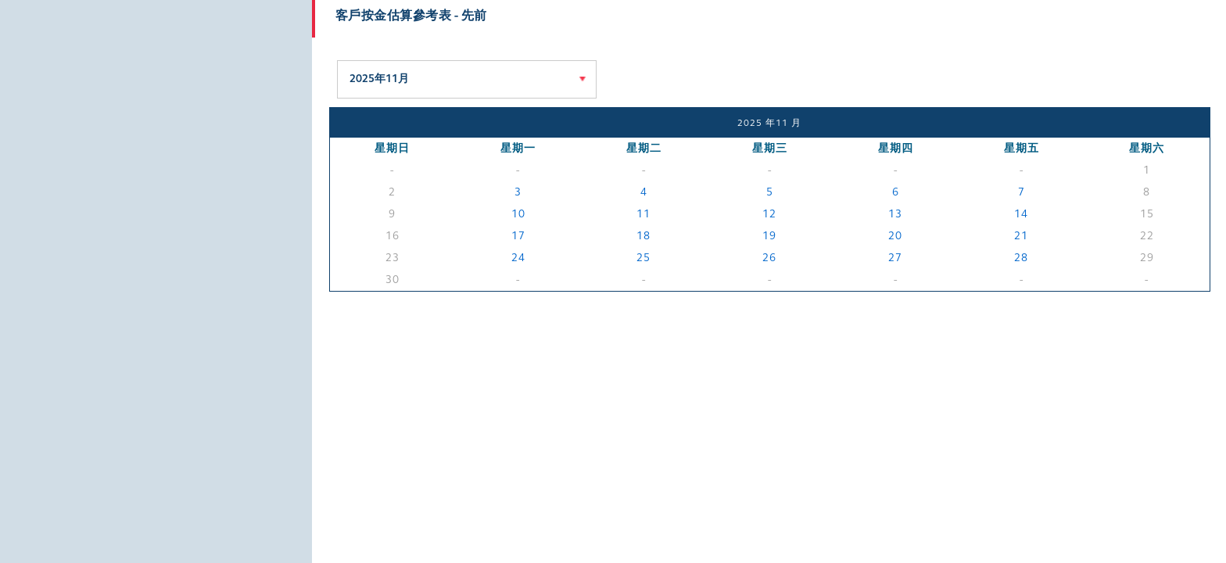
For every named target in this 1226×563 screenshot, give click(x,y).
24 (518, 257)
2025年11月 (379, 78)
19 (769, 235)
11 (643, 214)
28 (1021, 257)
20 (895, 235)
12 (769, 214)
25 (643, 257)
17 (518, 235)
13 (895, 214)
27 (895, 257)
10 (518, 214)
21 (1021, 235)
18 (643, 235)
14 (1021, 214)
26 (769, 257)
